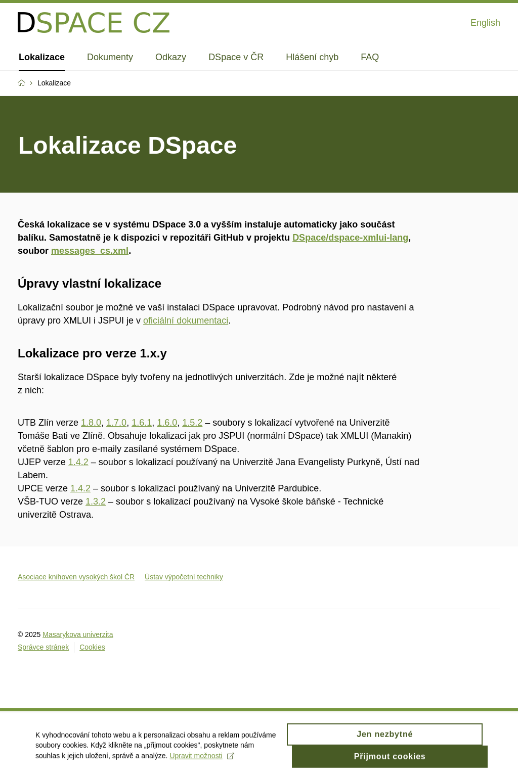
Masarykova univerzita (77, 634)
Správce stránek (43, 647)
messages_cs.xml (89, 251)
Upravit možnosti (201, 759)
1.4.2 (78, 462)
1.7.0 (116, 423)
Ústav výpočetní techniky (184, 577)
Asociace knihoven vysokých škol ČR (76, 577)
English (485, 23)
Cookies (92, 647)
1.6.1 (142, 423)
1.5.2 (192, 423)
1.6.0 (167, 423)
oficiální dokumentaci (185, 320)
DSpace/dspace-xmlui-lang (350, 238)
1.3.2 (95, 501)
